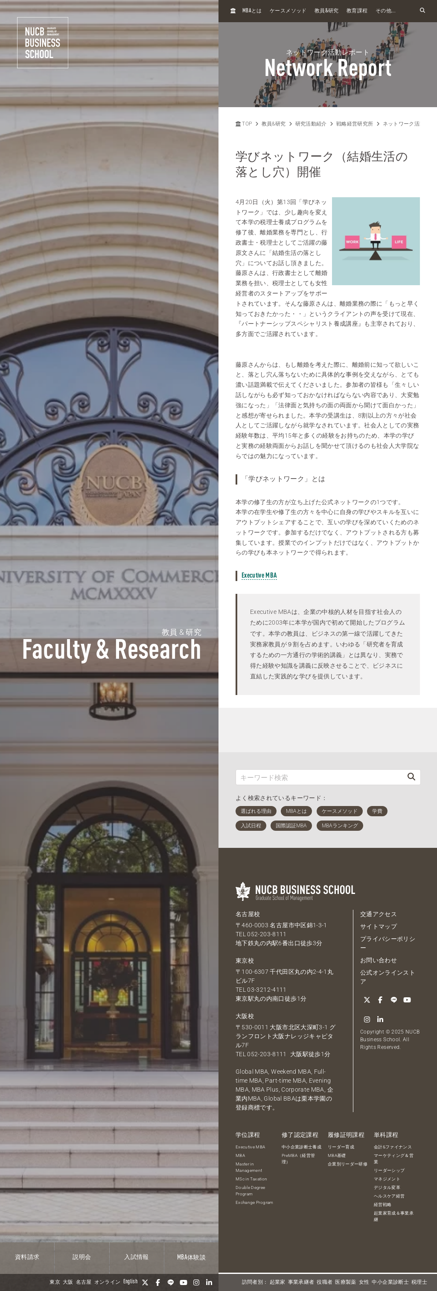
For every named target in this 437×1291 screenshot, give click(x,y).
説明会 (82, 1257)
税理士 (419, 1282)
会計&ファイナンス (393, 1147)
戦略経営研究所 (354, 124)
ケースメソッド (288, 11)
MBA (240, 1155)
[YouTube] (183, 1282)
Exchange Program (255, 1202)
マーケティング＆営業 (394, 1158)
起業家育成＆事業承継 (394, 1216)
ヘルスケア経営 (389, 1196)
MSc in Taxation (251, 1179)
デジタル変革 (387, 1187)
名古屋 (84, 1282)
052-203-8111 (266, 934)
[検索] (411, 777)
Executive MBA (259, 575)
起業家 (278, 1282)
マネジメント (387, 1179)
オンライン (107, 1282)
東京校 (245, 960)
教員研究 (327, 11)
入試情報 (136, 1257)
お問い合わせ (378, 960)
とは (252, 11)
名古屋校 (248, 914)
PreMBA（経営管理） (298, 1158)
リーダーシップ (389, 1170)
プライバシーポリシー (387, 943)
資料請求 (27, 1257)
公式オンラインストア (387, 977)
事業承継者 (301, 1282)
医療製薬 (345, 1282)
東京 (55, 1282)
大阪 (68, 1282)
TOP (244, 124)
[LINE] (170, 1282)
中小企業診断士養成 (301, 1147)
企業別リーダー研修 (347, 1164)
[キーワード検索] (319, 777)
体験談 (191, 1257)
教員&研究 (274, 124)
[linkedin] (209, 1282)
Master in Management (249, 1167)
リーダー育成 (341, 1147)
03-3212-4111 (266, 989)
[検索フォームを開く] (422, 11)
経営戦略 (382, 1204)
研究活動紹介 (311, 124)
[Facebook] (157, 1282)
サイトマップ (378, 926)
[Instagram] (196, 1282)
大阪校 (245, 1016)
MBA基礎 (337, 1155)
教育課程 (357, 11)
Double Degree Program (250, 1190)
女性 (364, 1282)
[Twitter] (145, 1282)
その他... (386, 11)
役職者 (324, 1282)
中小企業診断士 (390, 1282)
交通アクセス (378, 914)
